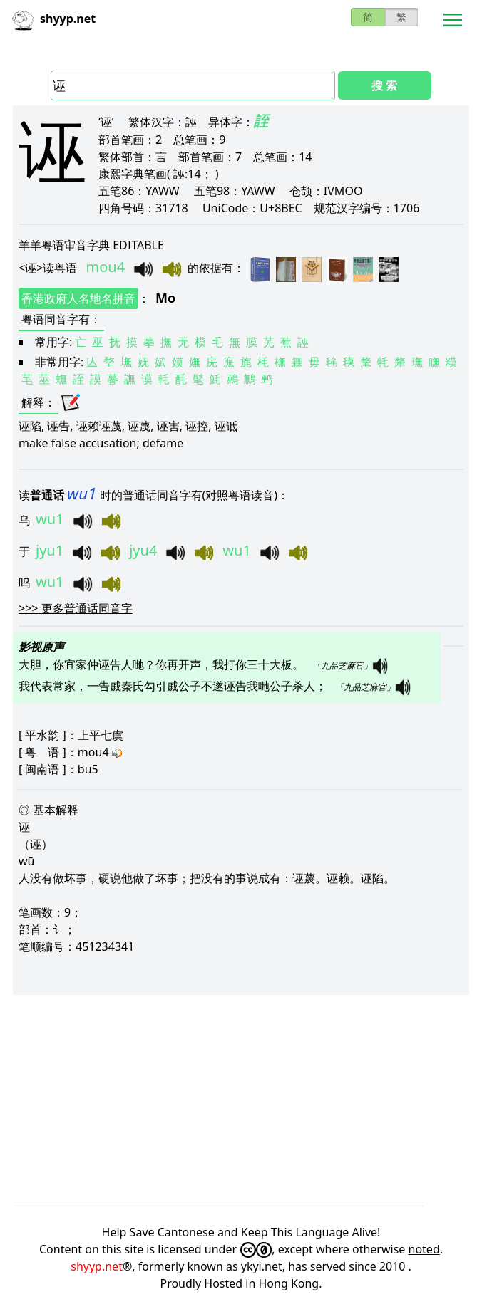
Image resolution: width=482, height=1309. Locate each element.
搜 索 (384, 85)
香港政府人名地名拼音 (78, 298)
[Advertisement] (241, 1100)
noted (424, 1249)
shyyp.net (97, 1266)
